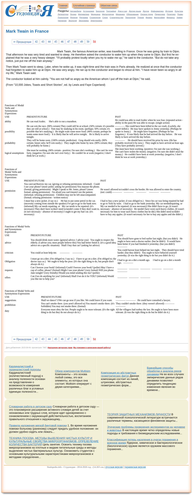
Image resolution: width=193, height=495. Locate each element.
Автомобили (75, 11)
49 (81, 41)
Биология (100, 11)
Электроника (96, 21)
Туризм (140, 17)
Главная (63, 5)
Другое (146, 11)
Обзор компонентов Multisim (72, 371)
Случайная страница (84, 5)
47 (68, 41)
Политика (171, 14)
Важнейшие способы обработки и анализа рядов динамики (164, 371)
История (169, 11)
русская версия (114, 466)
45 (55, 41)
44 (49, 41)
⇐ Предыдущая (22, 41)
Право (180, 14)
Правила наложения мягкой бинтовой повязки (38, 425)
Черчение (62, 21)
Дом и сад (122, 11)
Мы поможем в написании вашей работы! (92, 348)
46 (62, 41)
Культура (179, 11)
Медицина (95, 14)
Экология (72, 21)
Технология (130, 17)
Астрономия (88, 11)
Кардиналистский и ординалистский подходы (25, 368)
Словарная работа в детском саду (30, 406)
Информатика (157, 11)
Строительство (116, 17)
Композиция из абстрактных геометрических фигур (118, 374)
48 (75, 41)
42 (36, 41)
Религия (74, 17)
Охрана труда (146, 14)
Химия (179, 17)
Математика (83, 14)
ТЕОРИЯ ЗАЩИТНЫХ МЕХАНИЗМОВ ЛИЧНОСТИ (139, 414)
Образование (133, 14)
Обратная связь (109, 5)
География (111, 11)
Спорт (105, 17)
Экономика (84, 21)
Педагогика (160, 14)
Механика (120, 14)
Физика (149, 17)
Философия (159, 17)
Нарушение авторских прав (60, 348)
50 (88, 41)
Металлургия (108, 14)
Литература (63, 14)
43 (42, 41)
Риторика (83, 17)
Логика (73, 14)
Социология (95, 17)
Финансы (170, 17)
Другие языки (135, 11)
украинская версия (135, 466)
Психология (63, 17)
